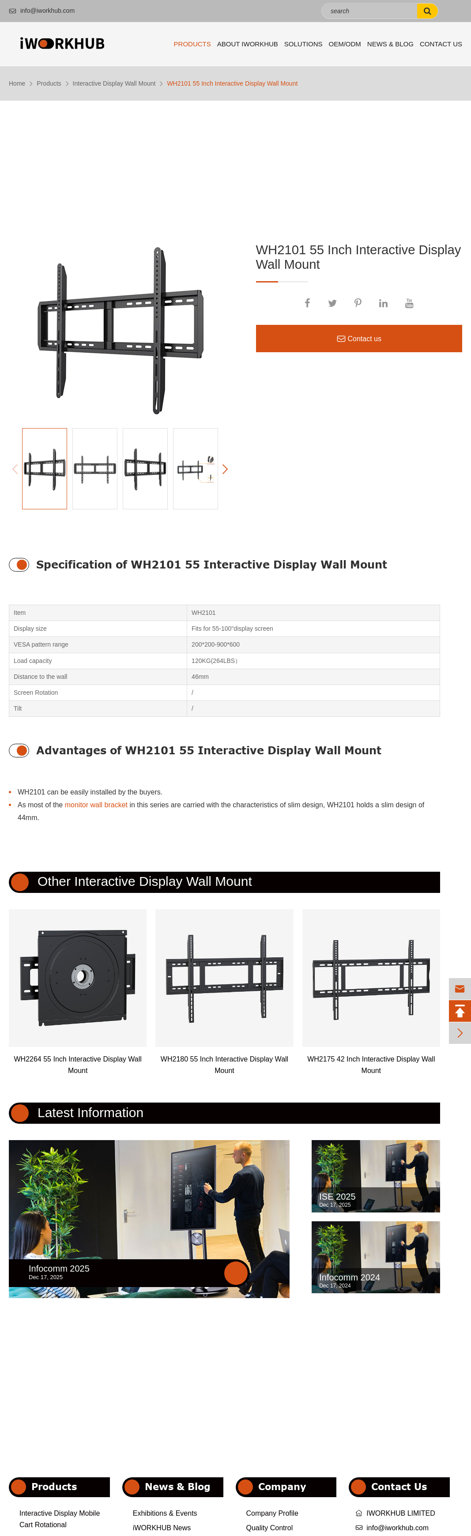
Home (17, 83)
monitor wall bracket (96, 805)
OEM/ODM (345, 44)
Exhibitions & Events (165, 1513)
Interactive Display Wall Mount (114, 83)
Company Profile (272, 1513)
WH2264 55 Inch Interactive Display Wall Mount (78, 1064)
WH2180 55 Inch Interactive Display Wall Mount (224, 1064)
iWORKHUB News (162, 1528)
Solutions (303, 44)
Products (192, 44)
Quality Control (269, 1528)
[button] (225, 469)
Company (282, 1486)
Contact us (359, 338)
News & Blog (390, 44)
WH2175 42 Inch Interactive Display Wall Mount (371, 1064)
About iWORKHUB (247, 44)
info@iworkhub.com (42, 10)
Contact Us (441, 44)
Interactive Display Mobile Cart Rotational (59, 1519)
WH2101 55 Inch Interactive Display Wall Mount (232, 83)
